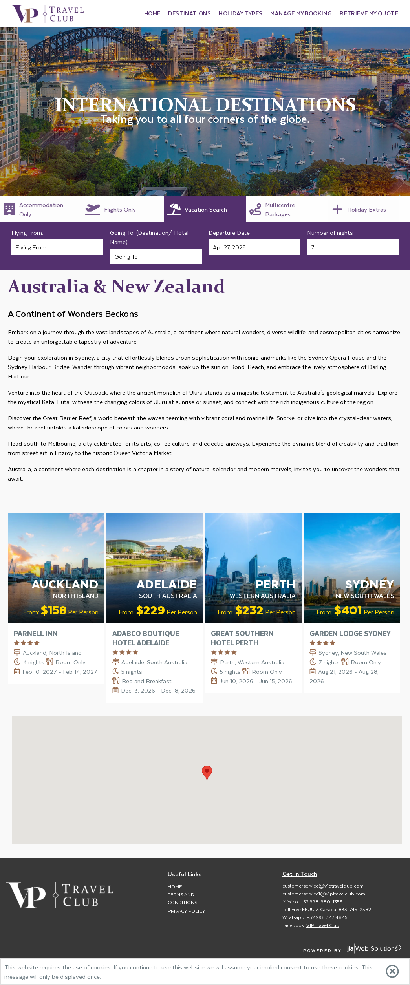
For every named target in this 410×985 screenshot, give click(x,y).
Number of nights (330, 232)
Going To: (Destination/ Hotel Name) (149, 237)
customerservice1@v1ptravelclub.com (323, 893)
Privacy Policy (186, 911)
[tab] (41, 209)
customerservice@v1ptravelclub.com (323, 886)
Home (175, 886)
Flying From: (27, 232)
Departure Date (229, 232)
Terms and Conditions (182, 898)
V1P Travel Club (322, 925)
